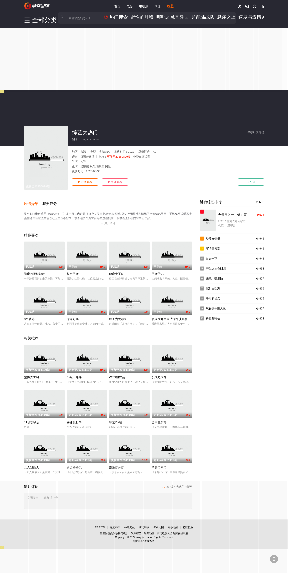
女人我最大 (31, 463)
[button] (33, 202)
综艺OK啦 (115, 418)
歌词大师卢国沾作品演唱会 (170, 315)
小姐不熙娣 (74, 373)
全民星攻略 (159, 418)
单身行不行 (159, 463)
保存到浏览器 (255, 132)
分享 (251, 182)
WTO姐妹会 (117, 373)
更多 (260, 202)
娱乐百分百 (116, 463)
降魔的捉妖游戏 (34, 270)
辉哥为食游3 (117, 315)
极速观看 (115, 182)
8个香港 (29, 315)
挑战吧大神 (159, 373)
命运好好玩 (74, 463)
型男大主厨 (31, 373)
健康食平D (116, 270)
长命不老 (73, 270)
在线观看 (85, 182)
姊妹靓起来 (74, 418)
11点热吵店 (31, 418)
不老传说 (158, 270)
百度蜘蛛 (115, 523)
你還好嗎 (73, 315)
